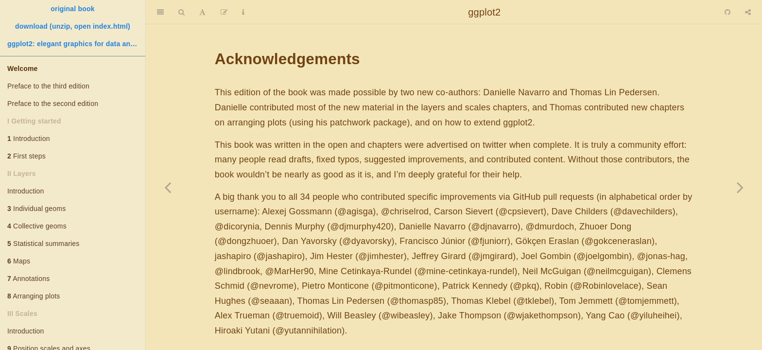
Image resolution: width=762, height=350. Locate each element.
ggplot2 (484, 12)
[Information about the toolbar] (243, 12)
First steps (26, 156)
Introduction (28, 138)
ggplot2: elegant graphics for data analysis (76, 44)
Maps (18, 261)
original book (73, 9)
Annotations (28, 278)
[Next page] (740, 187)
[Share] (748, 12)
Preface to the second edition (52, 103)
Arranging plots (33, 296)
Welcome (22, 68)
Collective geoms (37, 226)
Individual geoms (36, 208)
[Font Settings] (202, 12)
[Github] (727, 12)
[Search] (181, 12)
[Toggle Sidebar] (160, 12)
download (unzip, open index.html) (72, 26)
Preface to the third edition (48, 86)
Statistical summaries (43, 243)
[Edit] (224, 12)
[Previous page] (168, 187)
